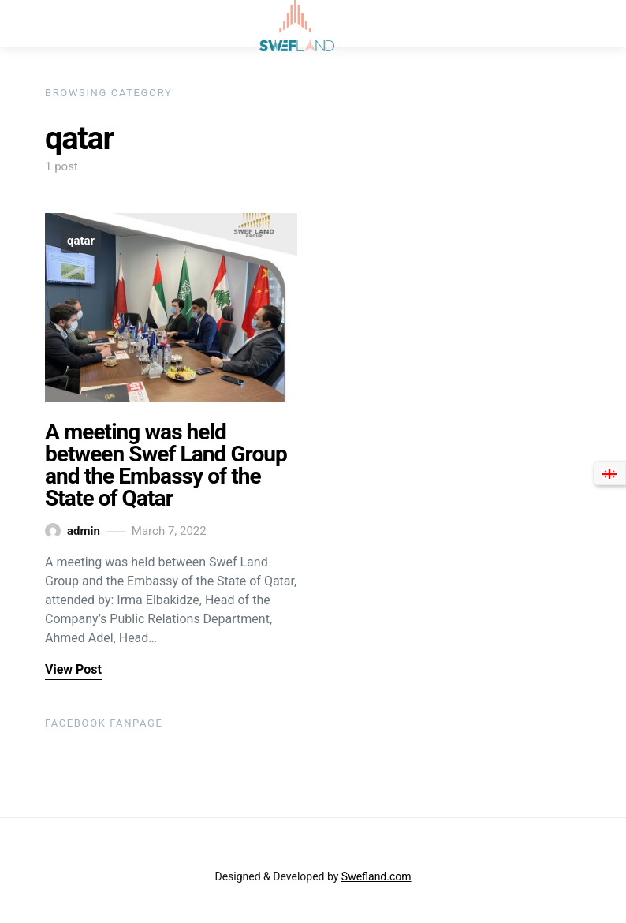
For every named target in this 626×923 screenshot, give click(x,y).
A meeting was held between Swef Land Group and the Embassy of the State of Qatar (166, 465)
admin (72, 531)
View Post (73, 669)
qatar (81, 241)
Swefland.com (376, 876)
